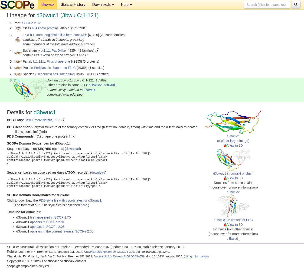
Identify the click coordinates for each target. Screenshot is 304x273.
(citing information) (196, 256)
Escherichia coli (46, 74)
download (73, 149)
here (84, 205)
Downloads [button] (103, 5)
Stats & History (73, 5)
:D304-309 (109, 251)
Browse (47, 5)
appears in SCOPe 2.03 (47, 227)
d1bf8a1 (89, 90)
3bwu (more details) (39, 120)
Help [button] (126, 5)
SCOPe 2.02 (31, 23)
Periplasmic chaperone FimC (55, 68)
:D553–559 (119, 256)
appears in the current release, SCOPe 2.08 (61, 231)
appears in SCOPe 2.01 (47, 222)
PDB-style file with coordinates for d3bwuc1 (70, 200)
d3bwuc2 (95, 85)
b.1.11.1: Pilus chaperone (51, 61)
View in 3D (233, 145)
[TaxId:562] (67, 74)
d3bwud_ (110, 85)
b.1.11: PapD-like (53, 50)
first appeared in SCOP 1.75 (50, 217)
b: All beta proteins (45, 28)
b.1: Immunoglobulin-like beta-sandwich (58, 35)
